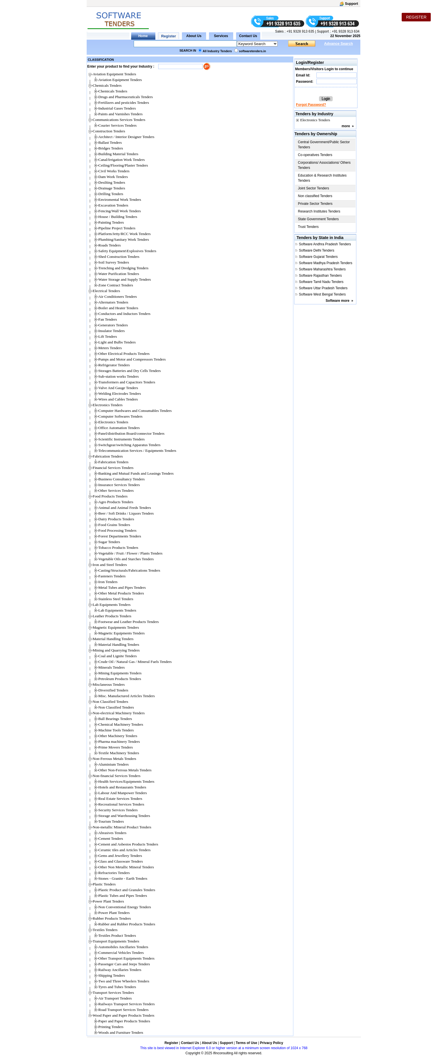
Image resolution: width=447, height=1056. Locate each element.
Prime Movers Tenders (115, 747)
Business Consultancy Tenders (121, 479)
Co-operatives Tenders (315, 155)
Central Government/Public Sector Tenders (324, 144)
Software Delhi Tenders (316, 250)
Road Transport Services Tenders (123, 1010)
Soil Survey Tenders (113, 262)
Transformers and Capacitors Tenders (126, 382)
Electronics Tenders (113, 422)
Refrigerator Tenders (114, 365)
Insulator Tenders (111, 331)
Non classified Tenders (315, 196)
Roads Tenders (109, 245)
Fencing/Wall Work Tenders (119, 211)
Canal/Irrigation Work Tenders (121, 159)
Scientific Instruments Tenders (121, 439)
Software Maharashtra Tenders (322, 269)
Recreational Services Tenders (121, 804)
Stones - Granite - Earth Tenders (122, 878)
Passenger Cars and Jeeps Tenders (124, 964)
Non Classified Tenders (116, 707)
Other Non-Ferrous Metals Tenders (124, 770)
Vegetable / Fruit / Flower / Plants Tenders (130, 553)
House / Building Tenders (117, 217)
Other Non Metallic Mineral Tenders (126, 867)
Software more (337, 301)
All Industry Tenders (217, 51)
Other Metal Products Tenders (121, 593)
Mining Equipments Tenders (119, 673)
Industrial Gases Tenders (117, 108)
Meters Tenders (110, 348)
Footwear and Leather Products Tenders (128, 622)
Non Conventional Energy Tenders (124, 907)
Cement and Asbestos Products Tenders (128, 844)
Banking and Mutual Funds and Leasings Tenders (136, 473)
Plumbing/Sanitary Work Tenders (123, 239)
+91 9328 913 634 (345, 31)
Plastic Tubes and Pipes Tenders (122, 895)
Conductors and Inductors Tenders (124, 313)
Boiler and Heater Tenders (118, 308)
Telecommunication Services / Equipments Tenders (137, 450)
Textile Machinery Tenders (118, 753)
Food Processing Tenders (117, 530)
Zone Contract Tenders (115, 285)
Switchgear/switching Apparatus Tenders (129, 445)
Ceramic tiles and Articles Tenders (124, 850)
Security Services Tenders (118, 810)
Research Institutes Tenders (319, 211)
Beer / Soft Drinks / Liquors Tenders (126, 513)
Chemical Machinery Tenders (120, 724)
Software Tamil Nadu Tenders (321, 282)
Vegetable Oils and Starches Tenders (126, 559)
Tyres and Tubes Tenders (117, 987)
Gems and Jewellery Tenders (120, 855)
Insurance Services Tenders (119, 485)
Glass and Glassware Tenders (120, 861)
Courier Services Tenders (117, 125)
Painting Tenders (111, 222)
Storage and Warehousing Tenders (124, 816)
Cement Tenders (110, 838)
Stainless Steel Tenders (115, 599)
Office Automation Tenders (119, 428)
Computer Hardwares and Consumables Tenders (135, 410)
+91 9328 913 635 (300, 31)
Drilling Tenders (110, 194)
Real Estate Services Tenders (120, 798)
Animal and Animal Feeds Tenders (124, 507)
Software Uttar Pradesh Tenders (323, 288)
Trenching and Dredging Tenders (123, 268)
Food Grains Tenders (114, 525)
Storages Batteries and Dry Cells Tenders (129, 371)
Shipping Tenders (111, 975)
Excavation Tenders (113, 205)
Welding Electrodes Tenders (119, 393)
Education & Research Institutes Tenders (322, 178)
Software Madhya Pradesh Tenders (325, 263)
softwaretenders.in (252, 51)
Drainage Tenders (111, 188)
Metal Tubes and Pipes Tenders (122, 587)
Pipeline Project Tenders (116, 228)
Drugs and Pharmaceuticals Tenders (125, 97)
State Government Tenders (318, 219)
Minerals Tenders (111, 667)
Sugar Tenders (109, 542)
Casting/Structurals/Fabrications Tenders (129, 570)
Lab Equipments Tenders (117, 610)
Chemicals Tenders (112, 91)
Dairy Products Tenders (116, 519)
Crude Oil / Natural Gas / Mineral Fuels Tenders (135, 662)
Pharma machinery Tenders (119, 741)
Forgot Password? (311, 105)
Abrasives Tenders (112, 833)
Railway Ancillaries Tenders (119, 970)
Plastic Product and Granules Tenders (126, 890)
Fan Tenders (107, 319)
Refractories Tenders (114, 873)
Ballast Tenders (110, 142)
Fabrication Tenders (113, 462)
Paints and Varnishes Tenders (120, 114)
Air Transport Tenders (115, 998)
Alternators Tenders (113, 302)
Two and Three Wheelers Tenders (123, 981)
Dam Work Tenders (113, 177)
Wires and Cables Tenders (118, 399)
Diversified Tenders (113, 690)
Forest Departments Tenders (119, 536)
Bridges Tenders (110, 148)
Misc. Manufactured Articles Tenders (126, 696)
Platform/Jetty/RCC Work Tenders (124, 234)
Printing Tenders (110, 1027)
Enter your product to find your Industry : (120, 66)
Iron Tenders (107, 582)
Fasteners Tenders (111, 576)
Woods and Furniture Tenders (120, 1032)
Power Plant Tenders (114, 913)
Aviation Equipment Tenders (120, 80)
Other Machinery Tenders (117, 736)
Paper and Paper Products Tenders (124, 1021)
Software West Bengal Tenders (322, 294)
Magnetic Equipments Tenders (121, 633)
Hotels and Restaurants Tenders (122, 787)
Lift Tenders (107, 336)
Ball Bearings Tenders (115, 719)
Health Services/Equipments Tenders (126, 781)
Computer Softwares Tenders (120, 416)
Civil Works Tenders (113, 171)
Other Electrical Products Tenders (124, 353)
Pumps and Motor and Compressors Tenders (132, 359)
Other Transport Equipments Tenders (126, 958)
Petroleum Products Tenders (119, 679)
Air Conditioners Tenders (117, 296)
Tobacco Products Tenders (118, 547)
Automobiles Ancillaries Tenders (123, 947)
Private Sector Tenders (315, 204)
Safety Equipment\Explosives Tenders (127, 251)
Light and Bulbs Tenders (117, 342)
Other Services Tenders (116, 490)
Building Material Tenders (118, 154)
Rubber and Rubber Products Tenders (126, 924)
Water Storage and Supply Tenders (124, 279)
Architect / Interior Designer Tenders (126, 137)
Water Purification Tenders (118, 274)
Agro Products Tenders (115, 502)
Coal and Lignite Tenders (117, 656)
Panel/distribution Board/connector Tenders (131, 433)
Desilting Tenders (111, 182)
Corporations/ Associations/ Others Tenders (324, 165)
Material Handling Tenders (118, 644)
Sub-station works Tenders (118, 376)
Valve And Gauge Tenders (118, 388)
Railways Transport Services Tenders (126, 1004)
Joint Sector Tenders (313, 188)
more (346, 126)
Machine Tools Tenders (116, 730)
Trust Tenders (308, 227)
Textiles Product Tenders (117, 935)
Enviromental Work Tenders (119, 199)
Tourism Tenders (111, 821)
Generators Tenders (113, 325)
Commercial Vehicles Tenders (121, 952)
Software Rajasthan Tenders (320, 276)
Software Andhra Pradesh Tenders (325, 244)
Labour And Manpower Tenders (122, 793)
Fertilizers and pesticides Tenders (123, 102)
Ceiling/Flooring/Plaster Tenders (123, 165)
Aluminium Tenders (113, 764)
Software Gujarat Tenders (318, 257)
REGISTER (416, 17)
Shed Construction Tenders (118, 256)
